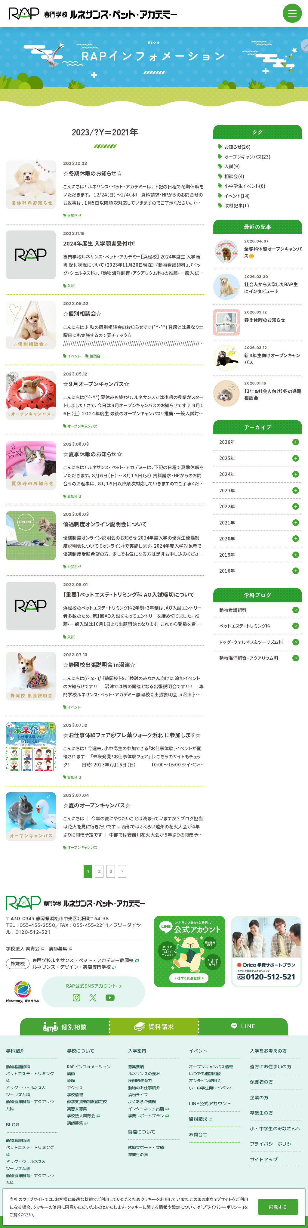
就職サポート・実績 (146, 1147)
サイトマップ (264, 1159)
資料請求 (198, 1119)
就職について (142, 1131)
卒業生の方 (261, 1112)
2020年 (227, 538)
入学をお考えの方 (268, 1050)
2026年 (227, 442)
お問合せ (198, 1134)
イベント (198, 1050)
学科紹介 (15, 1050)
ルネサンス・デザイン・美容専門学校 (71, 967)
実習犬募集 (77, 1109)
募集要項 (136, 1066)
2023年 (227, 490)
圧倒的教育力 (140, 1081)
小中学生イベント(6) (244, 186)
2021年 (227, 522)
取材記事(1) (236, 205)
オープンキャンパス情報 (211, 1066)
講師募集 (58, 948)
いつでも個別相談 (205, 1073)
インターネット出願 (146, 1109)
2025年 (227, 458)
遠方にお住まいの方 (270, 1066)
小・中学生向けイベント (211, 1087)
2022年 (227, 506)
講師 (71, 1073)
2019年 (227, 555)
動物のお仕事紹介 (144, 1087)
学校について (81, 1050)
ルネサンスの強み (144, 1073)
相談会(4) (234, 176)
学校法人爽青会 (81, 1116)
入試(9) (232, 166)
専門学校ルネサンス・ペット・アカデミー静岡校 (83, 960)
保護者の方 (261, 1081)
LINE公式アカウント (210, 1103)
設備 (71, 1081)
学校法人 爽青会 (22, 948)
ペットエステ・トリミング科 (244, 626)
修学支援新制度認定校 (87, 1102)
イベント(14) (237, 196)
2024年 (227, 474)
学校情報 (75, 1094)
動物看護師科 (233, 610)
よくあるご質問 (142, 1102)
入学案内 (137, 1050)
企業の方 (259, 1097)
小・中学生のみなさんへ (275, 1128)
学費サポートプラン (146, 1116)
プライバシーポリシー (273, 1143)
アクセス (75, 1087)
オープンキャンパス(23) (247, 156)
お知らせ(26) (237, 147)
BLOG (12, 1124)
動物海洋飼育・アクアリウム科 (249, 658)
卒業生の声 (138, 1154)
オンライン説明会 (205, 1081)
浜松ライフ (138, 1094)
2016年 (227, 571)
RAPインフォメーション (89, 1066)
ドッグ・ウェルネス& (251, 642)
